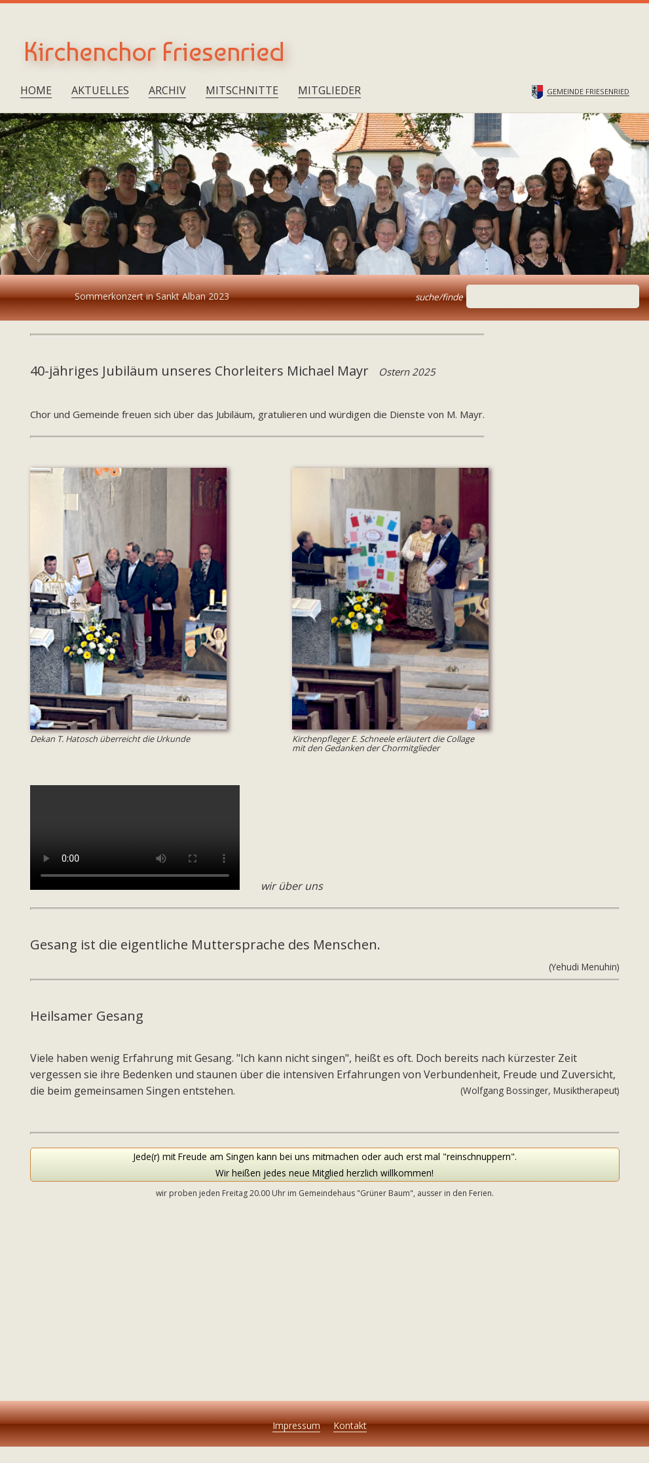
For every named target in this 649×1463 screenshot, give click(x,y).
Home (36, 90)
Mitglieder (329, 90)
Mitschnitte (242, 90)
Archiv (167, 90)
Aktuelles (100, 90)
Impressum (296, 1425)
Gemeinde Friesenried (588, 92)
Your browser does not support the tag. (135, 837)
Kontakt (350, 1425)
